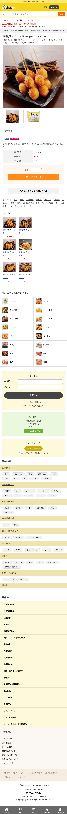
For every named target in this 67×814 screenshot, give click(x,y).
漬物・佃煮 (8, 512)
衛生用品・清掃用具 (11, 567)
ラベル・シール (10, 711)
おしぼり (19, 562)
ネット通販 (60, 203)
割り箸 (7, 562)
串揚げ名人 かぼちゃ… (25, 276)
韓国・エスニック (10, 531)
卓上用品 (7, 691)
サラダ (40, 495)
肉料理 (7, 491)
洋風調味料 (8, 651)
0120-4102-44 (33, 793)
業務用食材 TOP (7, 30)
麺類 (52, 508)
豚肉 (30, 474)
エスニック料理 (34, 537)
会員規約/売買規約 (50, 773)
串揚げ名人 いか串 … (25, 231)
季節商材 (7, 644)
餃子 (15, 525)
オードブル (43, 491)
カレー (29, 495)
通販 (51, 203)
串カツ (7, 508)
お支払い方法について (10, 759)
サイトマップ (19, 777)
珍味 (28, 508)
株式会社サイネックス (26, 785)
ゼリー (46, 550)
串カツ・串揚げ (30, 30)
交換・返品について (9, 755)
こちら (42, 406)
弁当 (30, 562)
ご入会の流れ (7, 738)
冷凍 (15, 200)
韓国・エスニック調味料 (13, 671)
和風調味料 (8, 658)
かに (15, 478)
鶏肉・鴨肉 (18, 474)
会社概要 (7, 773)
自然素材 (6, 468)
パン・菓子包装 (10, 717)
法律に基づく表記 (36, 773)
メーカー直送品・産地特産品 (15, 724)
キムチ (7, 537)
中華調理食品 (8, 518)
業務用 (39, 200)
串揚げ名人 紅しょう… (25, 253)
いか (6, 478)
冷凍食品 (29, 200)
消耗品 (5, 556)
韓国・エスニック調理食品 (14, 638)
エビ (54, 474)
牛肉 (6, 474)
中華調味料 (8, 664)
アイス (18, 550)
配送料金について (8, 751)
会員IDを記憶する (34, 402)
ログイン (54, 7)
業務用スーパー (11, 206)
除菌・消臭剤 (52, 562)
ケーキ (7, 550)
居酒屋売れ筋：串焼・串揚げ (34, 203)
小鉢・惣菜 (40, 508)
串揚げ (57, 200)
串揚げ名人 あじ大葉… (9, 253)
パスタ (18, 495)
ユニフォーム (9, 579)
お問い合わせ (8, 777)
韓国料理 (19, 537)
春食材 (32, 20)
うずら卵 (47, 200)
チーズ (51, 495)
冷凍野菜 (19, 20)
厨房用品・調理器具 (12, 684)
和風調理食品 (8, 501)
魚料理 (18, 508)
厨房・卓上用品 (9, 573)
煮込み (56, 491)
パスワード (9, 387)
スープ (7, 495)
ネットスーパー (26, 206)
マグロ (34, 478)
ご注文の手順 (7, 747)
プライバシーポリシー (19, 773)
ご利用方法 (6, 743)
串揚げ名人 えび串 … (9, 231)
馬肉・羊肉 (42, 474)
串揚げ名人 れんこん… (9, 276)
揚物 (17, 491)
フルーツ (59, 550)
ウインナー (29, 491)
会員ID (7, 381)
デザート (26, 20)
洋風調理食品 (8, 485)
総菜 (19, 203)
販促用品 (23, 579)
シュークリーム (32, 550)
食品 (22, 200)
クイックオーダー (8, 763)
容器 (39, 562)
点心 (6, 525)
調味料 (5, 585)
